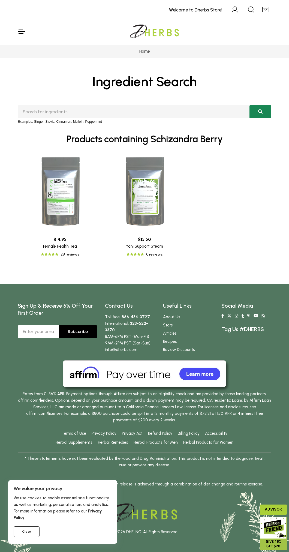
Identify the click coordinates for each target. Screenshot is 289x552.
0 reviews (154, 254)
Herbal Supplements (74, 442)
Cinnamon (63, 122)
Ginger (38, 122)
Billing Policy (189, 433)
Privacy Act (132, 433)
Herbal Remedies (113, 442)
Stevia (49, 122)
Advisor (273, 509)
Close (26, 531)
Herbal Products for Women (208, 442)
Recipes (170, 341)
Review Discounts (179, 349)
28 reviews (70, 254)
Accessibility (216, 433)
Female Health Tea (60, 246)
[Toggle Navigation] (21, 31)
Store (168, 325)
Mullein (78, 122)
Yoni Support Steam (144, 246)
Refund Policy (160, 433)
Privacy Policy (104, 433)
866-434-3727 (136, 316)
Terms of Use (74, 433)
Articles (170, 333)
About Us (171, 316)
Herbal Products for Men (156, 442)
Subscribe (78, 331)
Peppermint (93, 122)
